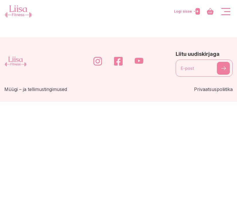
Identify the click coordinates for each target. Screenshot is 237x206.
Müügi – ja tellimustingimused (35, 89)
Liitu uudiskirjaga (198, 54)
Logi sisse (187, 11)
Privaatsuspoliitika (213, 89)
